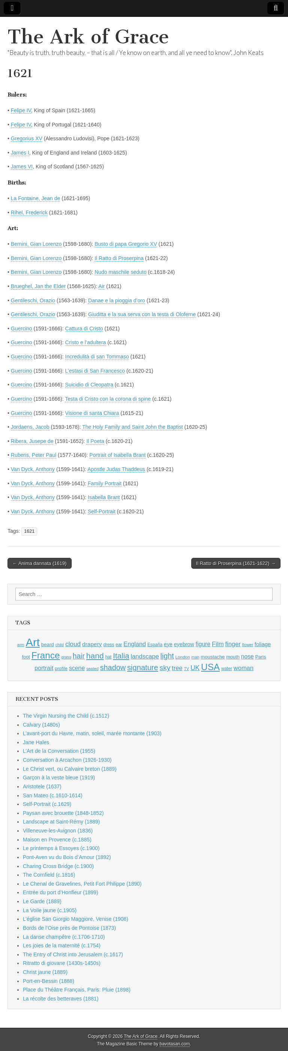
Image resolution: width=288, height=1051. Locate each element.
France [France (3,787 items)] (46, 655)
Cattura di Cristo (84, 329)
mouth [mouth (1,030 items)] (233, 657)
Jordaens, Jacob (30, 427)
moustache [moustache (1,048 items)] (213, 657)
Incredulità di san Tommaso (97, 357)
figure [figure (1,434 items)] (202, 644)
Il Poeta (95, 441)
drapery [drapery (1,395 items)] (92, 644)
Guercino (21, 329)
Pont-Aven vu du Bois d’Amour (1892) (67, 857)
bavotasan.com (175, 1044)
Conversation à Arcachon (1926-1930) (67, 760)
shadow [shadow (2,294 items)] (113, 667)
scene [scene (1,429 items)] (77, 668)
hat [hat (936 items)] (108, 657)
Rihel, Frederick (29, 213)
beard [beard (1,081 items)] (47, 644)
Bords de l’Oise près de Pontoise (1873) (69, 928)
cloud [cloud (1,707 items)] (73, 644)
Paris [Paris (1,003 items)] (260, 657)
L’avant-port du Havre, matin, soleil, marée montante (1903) (92, 733)
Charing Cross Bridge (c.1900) (58, 866)
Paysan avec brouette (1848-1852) (63, 813)
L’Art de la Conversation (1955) (59, 751)
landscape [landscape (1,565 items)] (145, 656)
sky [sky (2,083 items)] (165, 668)
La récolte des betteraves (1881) (61, 999)
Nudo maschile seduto (120, 272)
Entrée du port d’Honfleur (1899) (60, 892)
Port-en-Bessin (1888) (48, 981)
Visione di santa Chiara (92, 413)
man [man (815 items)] (195, 657)
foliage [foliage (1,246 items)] (263, 644)
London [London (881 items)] (183, 656)
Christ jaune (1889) (45, 972)
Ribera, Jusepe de (32, 441)
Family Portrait (105, 483)
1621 (29, 531)
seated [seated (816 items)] (92, 668)
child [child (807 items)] (60, 644)
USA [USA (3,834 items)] (210, 667)
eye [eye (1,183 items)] (168, 644)
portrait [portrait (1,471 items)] (43, 667)
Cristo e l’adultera (85, 342)
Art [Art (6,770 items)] (32, 642)
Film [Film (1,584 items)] (218, 644)
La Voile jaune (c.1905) (49, 910)
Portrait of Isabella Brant (117, 455)
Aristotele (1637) (42, 786)
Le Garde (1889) (42, 901)
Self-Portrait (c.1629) (47, 804)
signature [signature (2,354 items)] (142, 667)
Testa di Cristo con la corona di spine (108, 399)
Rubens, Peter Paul (33, 455)
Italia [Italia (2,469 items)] (121, 655)
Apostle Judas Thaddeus (116, 469)
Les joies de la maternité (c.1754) (61, 945)
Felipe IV (21, 110)
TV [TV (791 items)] (186, 668)
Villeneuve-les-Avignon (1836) (58, 831)
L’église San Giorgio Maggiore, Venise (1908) (75, 919)
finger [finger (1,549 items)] (232, 644)
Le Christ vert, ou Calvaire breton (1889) (70, 769)
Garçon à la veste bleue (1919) (59, 777)
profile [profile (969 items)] (61, 668)
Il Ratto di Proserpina (119, 258)
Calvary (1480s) (41, 725)
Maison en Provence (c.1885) (57, 840)
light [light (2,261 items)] (167, 656)
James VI (22, 166)
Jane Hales (36, 742)
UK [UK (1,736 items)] (195, 668)
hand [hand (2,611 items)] (95, 655)
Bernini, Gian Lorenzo (36, 244)
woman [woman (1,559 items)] (244, 667)
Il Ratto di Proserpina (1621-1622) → (236, 563)
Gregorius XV (26, 138)
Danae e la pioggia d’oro (116, 300)
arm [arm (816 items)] (20, 644)
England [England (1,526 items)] (134, 644)
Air (101, 286)
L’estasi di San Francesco (95, 371)
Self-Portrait (102, 511)
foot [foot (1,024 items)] (26, 657)
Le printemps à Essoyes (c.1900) (61, 848)
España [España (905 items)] (154, 644)
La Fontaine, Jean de (35, 198)
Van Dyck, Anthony (33, 469)
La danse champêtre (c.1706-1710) (64, 937)
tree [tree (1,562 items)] (177, 667)
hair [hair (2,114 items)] (79, 656)
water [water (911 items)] (226, 668)
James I (20, 153)
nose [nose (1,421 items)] (247, 656)
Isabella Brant (104, 497)
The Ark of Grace (88, 36)
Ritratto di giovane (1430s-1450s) (61, 963)
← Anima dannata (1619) (39, 563)
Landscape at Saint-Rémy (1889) (61, 822)
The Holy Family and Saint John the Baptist (132, 427)
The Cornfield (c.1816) (49, 875)
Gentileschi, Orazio (33, 300)
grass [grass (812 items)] (66, 657)
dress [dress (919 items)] (108, 644)
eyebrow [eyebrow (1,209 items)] (184, 644)
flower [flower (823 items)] (247, 644)
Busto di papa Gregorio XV (125, 244)
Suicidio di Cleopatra (89, 385)
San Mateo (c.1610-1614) (52, 795)
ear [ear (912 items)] (119, 644)
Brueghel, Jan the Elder (38, 286)
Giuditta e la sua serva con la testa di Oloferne (142, 314)
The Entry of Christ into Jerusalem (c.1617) (73, 954)
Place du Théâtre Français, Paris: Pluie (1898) (76, 990)
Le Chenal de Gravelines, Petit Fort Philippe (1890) (82, 884)
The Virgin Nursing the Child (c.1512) (66, 716)
